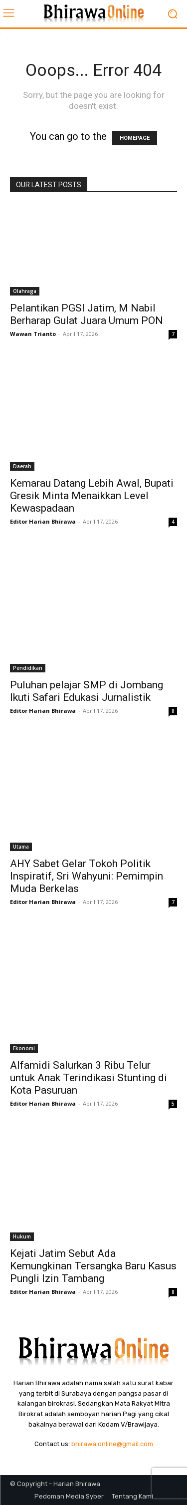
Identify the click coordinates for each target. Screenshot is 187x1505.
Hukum (22, 1236)
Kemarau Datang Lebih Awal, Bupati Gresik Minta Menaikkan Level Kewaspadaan (92, 495)
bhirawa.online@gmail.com (112, 1444)
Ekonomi (24, 1048)
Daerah (22, 466)
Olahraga (24, 291)
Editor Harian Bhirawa (43, 521)
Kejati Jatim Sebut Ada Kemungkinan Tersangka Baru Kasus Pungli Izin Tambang (93, 1265)
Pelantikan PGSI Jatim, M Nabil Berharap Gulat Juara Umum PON (86, 314)
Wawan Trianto (33, 333)
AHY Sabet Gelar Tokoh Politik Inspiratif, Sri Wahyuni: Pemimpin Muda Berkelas (86, 876)
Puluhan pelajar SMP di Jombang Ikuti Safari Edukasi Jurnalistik (86, 691)
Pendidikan (27, 667)
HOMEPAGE (135, 138)
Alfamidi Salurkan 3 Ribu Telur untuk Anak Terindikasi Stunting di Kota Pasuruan (88, 1077)
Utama (21, 846)
